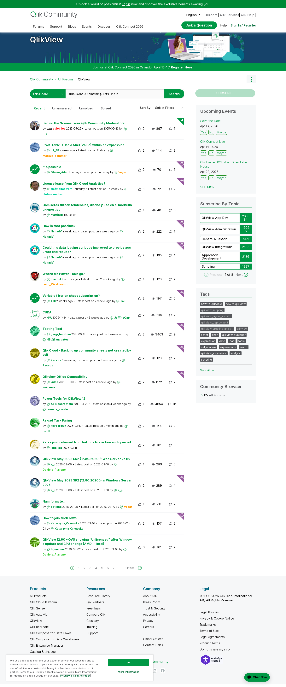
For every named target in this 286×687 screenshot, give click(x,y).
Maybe (221, 135)
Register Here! (182, 70)
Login (126, 4)
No (211, 135)
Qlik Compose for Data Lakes (51, 636)
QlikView (46, 42)
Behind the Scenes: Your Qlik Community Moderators (84, 126)
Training (91, 630)
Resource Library (98, 599)
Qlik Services (229, 15)
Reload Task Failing (57, 423)
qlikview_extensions (214, 356)
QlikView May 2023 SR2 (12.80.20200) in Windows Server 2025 (87, 485)
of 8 (230, 277)
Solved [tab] (106, 111)
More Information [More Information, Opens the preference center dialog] (128, 671)
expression (208, 344)
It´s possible (52, 170)
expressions (228, 350)
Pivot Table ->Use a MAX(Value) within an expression (83, 148)
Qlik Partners (95, 605)
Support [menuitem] (56, 26)
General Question (214, 242)
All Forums (65, 82)
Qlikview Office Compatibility (65, 379)
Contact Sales (153, 648)
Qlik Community (41, 82)
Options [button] (251, 82)
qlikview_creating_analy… (217, 331)
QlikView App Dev (215, 221)
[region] (79, 667)
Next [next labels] (239, 277)
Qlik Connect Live (212, 144)
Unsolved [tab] (86, 111)
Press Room (151, 605)
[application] (254, 677)
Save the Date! (210, 124)
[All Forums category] (202, 398)
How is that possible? (59, 229)
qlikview (242, 331)
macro (244, 350)
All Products (38, 599)
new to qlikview (236, 306)
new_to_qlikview (211, 306)
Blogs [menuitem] (72, 26)
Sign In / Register (243, 25)
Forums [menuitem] (38, 26)
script (204, 337)
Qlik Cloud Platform (43, 605)
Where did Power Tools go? (64, 277)
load (232, 344)
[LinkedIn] (154, 673)
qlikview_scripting (212, 313)
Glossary (92, 624)
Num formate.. (54, 504)
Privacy (148, 624)
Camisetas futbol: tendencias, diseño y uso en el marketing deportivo (87, 210)
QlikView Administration (219, 232)
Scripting (208, 269)
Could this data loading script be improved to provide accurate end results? (87, 252)
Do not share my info (215, 652)
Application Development (211, 259)
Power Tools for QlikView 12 (64, 401)
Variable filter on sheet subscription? (71, 298)
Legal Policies (209, 615)
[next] (140, 571)
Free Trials (93, 611)
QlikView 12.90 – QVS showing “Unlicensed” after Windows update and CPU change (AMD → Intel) (87, 544)
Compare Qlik (95, 617)
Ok (128, 662)
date (222, 344)
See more (208, 190)
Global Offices (153, 642)
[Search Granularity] (48, 96)
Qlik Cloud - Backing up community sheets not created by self (87, 355)
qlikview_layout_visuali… (216, 319)
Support (92, 636)
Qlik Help (247, 15)
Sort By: (145, 111)
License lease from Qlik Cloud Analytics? (74, 186)
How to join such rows (60, 521)
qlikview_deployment (214, 325)
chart (215, 337)
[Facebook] (163, 673)
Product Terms (210, 646)
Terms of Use (209, 634)
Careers (148, 630)
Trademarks (208, 627)
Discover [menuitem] (103, 26)
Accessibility (151, 617)
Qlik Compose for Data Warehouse (54, 642)
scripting (206, 362)
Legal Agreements (212, 640)
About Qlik (150, 599)
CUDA (47, 315)
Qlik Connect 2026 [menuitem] (129, 26)
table (241, 344)
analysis (236, 356)
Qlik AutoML (38, 617)
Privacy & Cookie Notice (217, 621)
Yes (203, 135)
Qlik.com (211, 15)
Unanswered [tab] (62, 111)
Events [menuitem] (87, 26)
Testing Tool (52, 332)
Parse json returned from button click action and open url (87, 445)
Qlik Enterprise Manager (46, 648)
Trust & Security (154, 611)
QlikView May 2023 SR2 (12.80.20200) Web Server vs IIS (86, 462)
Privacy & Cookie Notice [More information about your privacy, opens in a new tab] (75, 675)
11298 (129, 571)
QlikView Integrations (217, 250)
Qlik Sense (37, 611)
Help (223, 25)
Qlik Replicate (39, 630)
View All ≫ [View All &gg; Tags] (207, 373)
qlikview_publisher (234, 337)
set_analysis (208, 350)
